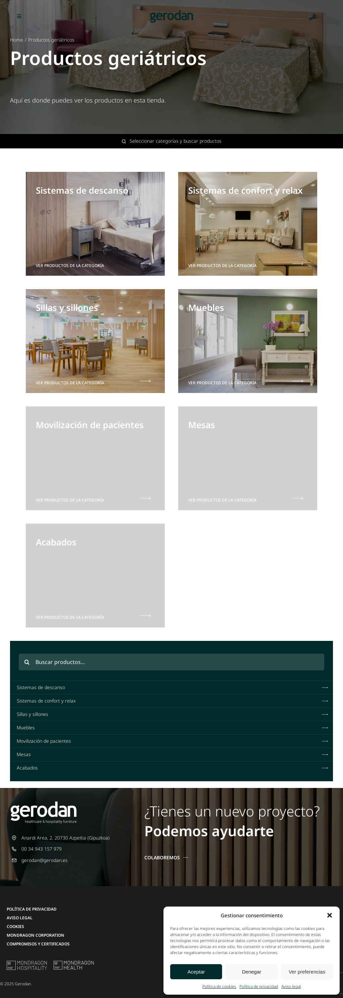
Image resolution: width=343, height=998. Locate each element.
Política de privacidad (258, 986)
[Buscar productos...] (172, 662)
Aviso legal (291, 986)
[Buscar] (27, 662)
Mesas (173, 754)
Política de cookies (219, 986)
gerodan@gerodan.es (44, 860)
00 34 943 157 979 (41, 849)
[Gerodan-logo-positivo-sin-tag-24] (171, 12)
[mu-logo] (27, 963)
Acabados (173, 768)
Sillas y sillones (173, 714)
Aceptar (196, 972)
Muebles (173, 728)
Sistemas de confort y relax (173, 701)
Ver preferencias (307, 972)
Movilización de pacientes (173, 741)
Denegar (251, 972)
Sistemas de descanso (173, 687)
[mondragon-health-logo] (74, 963)
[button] (329, 915)
